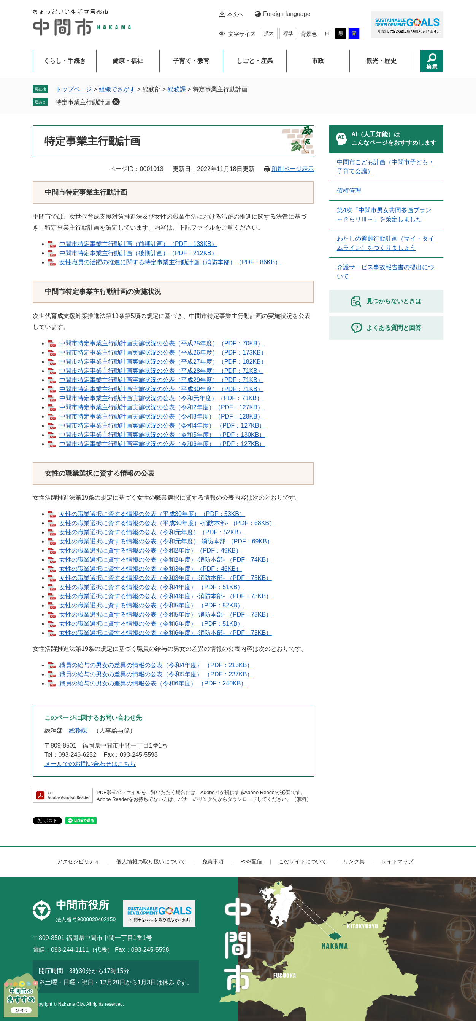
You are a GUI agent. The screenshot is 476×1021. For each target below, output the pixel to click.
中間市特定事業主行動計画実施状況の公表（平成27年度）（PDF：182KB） (163, 361)
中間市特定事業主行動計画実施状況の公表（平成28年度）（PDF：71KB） (161, 370)
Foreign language (287, 14)
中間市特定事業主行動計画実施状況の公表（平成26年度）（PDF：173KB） (163, 352)
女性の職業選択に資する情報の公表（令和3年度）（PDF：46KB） (150, 569)
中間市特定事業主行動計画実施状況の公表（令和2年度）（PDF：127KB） (161, 407)
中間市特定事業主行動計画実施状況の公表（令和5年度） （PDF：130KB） (162, 434)
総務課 (177, 89)
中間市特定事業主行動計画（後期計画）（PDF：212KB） (138, 253)
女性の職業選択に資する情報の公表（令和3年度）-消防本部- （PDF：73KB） (165, 578)
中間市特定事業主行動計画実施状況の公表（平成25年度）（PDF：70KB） (161, 343)
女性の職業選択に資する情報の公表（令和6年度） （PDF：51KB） (151, 623)
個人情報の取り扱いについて (151, 861)
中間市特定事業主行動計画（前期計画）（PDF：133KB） (138, 244)
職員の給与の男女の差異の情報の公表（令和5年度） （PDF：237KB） (156, 674)
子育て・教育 (191, 61)
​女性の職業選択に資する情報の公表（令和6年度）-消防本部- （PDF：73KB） (165, 633)
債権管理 (349, 190)
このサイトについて (303, 861)
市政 (318, 61)
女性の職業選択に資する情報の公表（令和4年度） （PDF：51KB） (151, 587)
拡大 (269, 33)
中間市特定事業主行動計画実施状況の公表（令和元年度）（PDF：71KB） (161, 398)
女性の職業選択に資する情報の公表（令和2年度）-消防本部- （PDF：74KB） (165, 559)
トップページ (74, 89)
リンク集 (354, 861)
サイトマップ (397, 861)
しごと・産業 (254, 61)
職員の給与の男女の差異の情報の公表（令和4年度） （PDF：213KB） (156, 665)
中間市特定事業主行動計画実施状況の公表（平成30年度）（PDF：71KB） (161, 389)
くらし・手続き (64, 61)
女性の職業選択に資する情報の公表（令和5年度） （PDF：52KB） (151, 605)
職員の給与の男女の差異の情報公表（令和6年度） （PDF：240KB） (153, 683)
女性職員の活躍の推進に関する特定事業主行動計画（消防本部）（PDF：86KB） (170, 262)
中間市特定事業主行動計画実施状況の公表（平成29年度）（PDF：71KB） (161, 380)
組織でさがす (117, 89)
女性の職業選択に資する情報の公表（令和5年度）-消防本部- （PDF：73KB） (165, 614)
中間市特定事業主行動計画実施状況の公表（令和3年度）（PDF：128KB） (161, 416)
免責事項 (213, 861)
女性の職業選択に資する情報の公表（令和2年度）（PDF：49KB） (150, 550)
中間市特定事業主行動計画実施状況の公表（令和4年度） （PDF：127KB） (162, 425)
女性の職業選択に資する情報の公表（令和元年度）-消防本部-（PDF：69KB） (166, 541)
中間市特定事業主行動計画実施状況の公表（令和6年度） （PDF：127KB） (162, 444)
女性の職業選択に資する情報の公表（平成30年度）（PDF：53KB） (152, 514)
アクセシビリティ (78, 861)
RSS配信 (251, 861)
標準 (288, 33)
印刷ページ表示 (292, 169)
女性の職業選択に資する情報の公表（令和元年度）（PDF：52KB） (151, 532)
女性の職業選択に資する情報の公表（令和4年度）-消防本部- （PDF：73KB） (165, 596)
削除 (116, 101)
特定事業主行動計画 (83, 102)
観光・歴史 (381, 61)
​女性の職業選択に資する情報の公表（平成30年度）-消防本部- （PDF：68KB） (167, 523)
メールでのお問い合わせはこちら (90, 764)
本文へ (235, 14)
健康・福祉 (128, 61)
